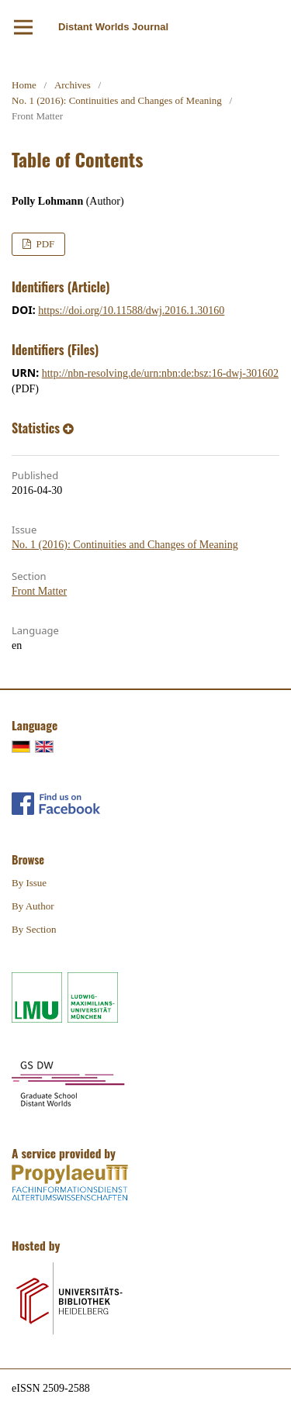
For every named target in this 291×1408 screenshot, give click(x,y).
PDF (43, 244)
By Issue (29, 883)
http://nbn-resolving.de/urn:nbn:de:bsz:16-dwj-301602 (160, 373)
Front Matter (39, 591)
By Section (34, 929)
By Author (33, 906)
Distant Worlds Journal (113, 27)
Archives (72, 85)
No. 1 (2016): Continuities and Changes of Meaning (117, 100)
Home (24, 85)
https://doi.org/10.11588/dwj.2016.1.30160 (131, 310)
